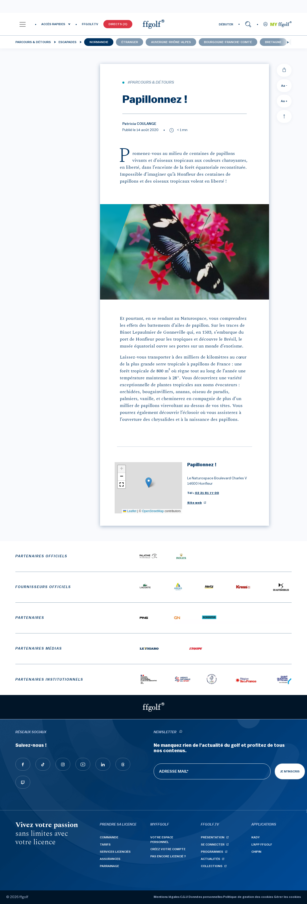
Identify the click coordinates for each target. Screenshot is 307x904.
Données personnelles (206, 896)
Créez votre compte (167, 849)
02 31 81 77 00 (207, 492)
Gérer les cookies (287, 896)
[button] (22, 24)
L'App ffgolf (261, 844)
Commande (109, 837)
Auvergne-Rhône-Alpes (171, 42)
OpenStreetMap (153, 511)
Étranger (129, 42)
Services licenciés (115, 851)
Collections (211, 866)
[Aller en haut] (284, 116)
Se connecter (212, 844)
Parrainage (109, 866)
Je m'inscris (290, 771)
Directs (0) (117, 24)
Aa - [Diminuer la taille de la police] (284, 85)
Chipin (256, 851)
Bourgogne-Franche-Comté (228, 42)
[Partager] (284, 70)
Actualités (210, 858)
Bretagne (273, 42)
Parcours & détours (33, 42)
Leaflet (129, 511)
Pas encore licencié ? (168, 856)
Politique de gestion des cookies (248, 896)
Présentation (212, 837)
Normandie (99, 42)
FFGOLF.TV (90, 24)
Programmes (212, 851)
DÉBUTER (226, 24)
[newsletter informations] (180, 732)
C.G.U (184, 896)
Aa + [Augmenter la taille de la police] (284, 101)
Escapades (67, 42)
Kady (255, 837)
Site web (194, 502)
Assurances (110, 858)
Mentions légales (167, 896)
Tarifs (105, 844)
